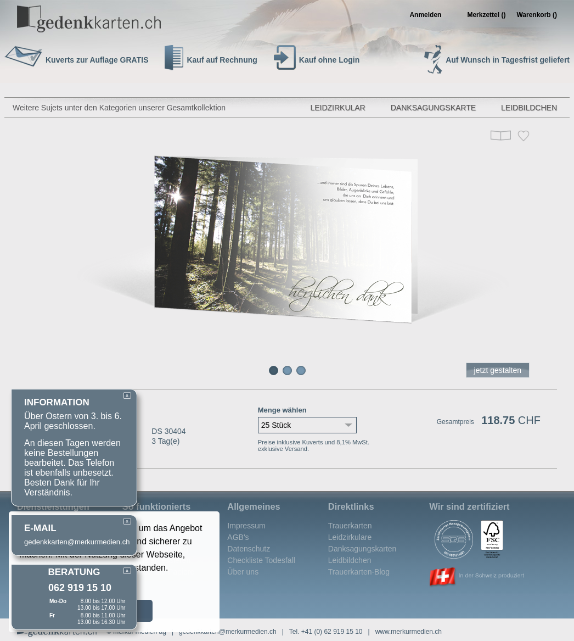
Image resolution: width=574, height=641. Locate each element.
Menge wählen (282, 410)
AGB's (238, 537)
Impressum (246, 525)
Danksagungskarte (433, 107)
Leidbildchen (529, 107)
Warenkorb (536, 15)
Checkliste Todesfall (261, 560)
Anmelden (425, 15)
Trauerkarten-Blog (359, 571)
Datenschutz (248, 548)
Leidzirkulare (350, 537)
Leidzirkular (337, 107)
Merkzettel (486, 15)
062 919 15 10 (79, 587)
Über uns (242, 571)
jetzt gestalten (497, 370)
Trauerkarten (350, 525)
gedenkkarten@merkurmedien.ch (228, 632)
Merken (523, 136)
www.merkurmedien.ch (408, 632)
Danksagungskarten (362, 548)
